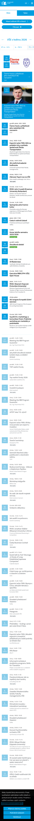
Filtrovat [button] (17, 27)
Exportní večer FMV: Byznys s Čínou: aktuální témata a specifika (21, 585)
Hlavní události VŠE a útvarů (16, 21)
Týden (25, 13)
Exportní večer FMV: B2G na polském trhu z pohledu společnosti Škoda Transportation (20, 146)
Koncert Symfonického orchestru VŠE (18, 731)
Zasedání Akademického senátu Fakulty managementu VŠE (19, 693)
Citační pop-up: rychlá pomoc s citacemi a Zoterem (21, 572)
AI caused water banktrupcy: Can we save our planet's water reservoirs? (20, 760)
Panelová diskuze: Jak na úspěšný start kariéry (19, 678)
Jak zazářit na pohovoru (19, 518)
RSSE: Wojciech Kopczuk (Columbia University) (19, 284)
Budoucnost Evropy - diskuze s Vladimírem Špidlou (21, 467)
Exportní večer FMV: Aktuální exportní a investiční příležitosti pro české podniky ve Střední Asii (21, 637)
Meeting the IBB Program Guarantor (19, 341)
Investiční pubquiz (17, 387)
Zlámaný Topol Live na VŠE (20, 177)
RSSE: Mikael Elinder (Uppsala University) (17, 743)
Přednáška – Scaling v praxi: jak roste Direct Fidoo (20, 624)
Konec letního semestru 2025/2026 (19, 233)
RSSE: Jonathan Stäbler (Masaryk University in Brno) (20, 529)
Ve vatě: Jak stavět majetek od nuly (20, 494)
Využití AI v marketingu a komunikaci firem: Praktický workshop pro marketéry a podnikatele (20, 320)
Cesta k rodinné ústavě (18, 220)
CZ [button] (26, 3)
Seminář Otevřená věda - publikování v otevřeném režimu (19, 454)
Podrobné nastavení (17, 813)
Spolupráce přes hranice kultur (19, 205)
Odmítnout (17, 817)
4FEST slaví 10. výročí (18, 412)
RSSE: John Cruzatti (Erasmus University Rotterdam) (21, 190)
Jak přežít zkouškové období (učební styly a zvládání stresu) (20, 354)
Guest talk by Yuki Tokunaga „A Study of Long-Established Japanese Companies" (20, 558)
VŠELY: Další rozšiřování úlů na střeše (20, 775)
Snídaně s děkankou (17, 507)
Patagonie (13, 611)
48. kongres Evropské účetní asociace (20, 300)
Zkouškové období (17, 244)
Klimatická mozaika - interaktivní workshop (18, 705)
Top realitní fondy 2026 (18, 377)
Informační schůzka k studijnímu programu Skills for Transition (20, 663)
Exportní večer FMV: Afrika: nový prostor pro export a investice (20, 424)
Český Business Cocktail (19, 542)
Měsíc (8, 13)
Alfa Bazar (13, 650)
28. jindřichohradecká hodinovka (18, 164)
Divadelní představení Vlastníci (18, 600)
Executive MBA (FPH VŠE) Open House (19, 274)
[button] (31, 3)
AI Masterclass (15, 261)
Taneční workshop (17, 440)
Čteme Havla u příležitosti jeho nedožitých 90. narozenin (19, 128)
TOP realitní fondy (17, 367)
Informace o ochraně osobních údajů (12, 804)
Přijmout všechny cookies (17, 808)
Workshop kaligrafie (17, 481)
